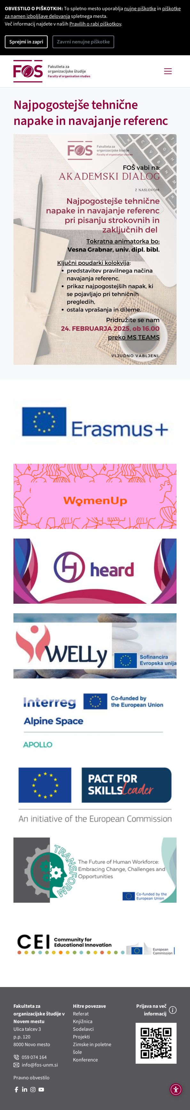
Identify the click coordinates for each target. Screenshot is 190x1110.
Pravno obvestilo (31, 1077)
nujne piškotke (140, 8)
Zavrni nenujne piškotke (83, 41)
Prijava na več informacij (156, 1010)
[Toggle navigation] (168, 71)
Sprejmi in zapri (26, 41)
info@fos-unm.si (35, 1064)
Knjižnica (82, 1021)
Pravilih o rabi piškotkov (95, 23)
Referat (81, 1013)
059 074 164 (30, 1057)
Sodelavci (83, 1029)
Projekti (81, 1036)
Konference (85, 1059)
